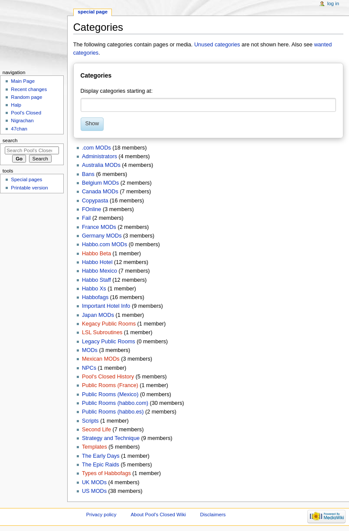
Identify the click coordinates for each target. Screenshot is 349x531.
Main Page (23, 81)
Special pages (26, 179)
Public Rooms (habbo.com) (115, 403)
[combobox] (208, 105)
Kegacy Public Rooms (109, 324)
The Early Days (101, 456)
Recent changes (29, 89)
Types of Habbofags (106, 473)
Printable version (29, 187)
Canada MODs (100, 192)
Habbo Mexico (99, 271)
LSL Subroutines (102, 332)
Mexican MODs (101, 359)
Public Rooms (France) (110, 385)
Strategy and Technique (111, 438)
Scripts (90, 421)
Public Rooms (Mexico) (110, 394)
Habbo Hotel (97, 262)
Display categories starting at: (117, 91)
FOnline (91, 209)
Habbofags (95, 297)
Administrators (99, 156)
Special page (93, 11)
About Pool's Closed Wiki (158, 514)
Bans (88, 174)
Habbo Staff (96, 280)
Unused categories (217, 45)
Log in (333, 3)
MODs (90, 350)
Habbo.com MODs (104, 244)
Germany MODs (102, 236)
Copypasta (95, 201)
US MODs (94, 491)
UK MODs (94, 482)
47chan (19, 128)
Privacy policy (101, 514)
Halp (16, 105)
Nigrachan (22, 120)
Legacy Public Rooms (108, 342)
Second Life (96, 430)
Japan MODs (98, 315)
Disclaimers (213, 514)
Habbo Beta (96, 254)
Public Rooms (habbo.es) (113, 412)
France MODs (99, 227)
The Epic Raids (100, 465)
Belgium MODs (100, 183)
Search (10, 140)
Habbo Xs (94, 289)
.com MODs (96, 148)
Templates (94, 447)
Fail (86, 218)
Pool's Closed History (108, 377)
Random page (26, 97)
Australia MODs (101, 165)
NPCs (89, 368)
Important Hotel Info (106, 306)
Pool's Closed (26, 112)
